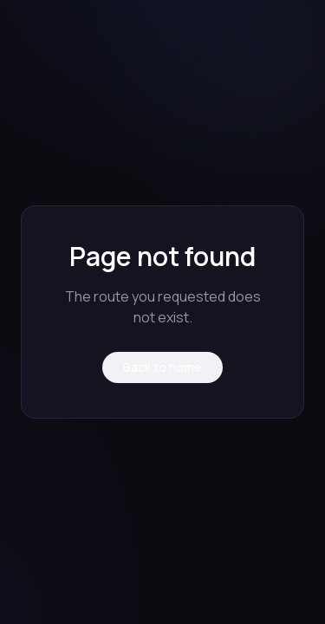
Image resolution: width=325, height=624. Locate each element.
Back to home (162, 367)
